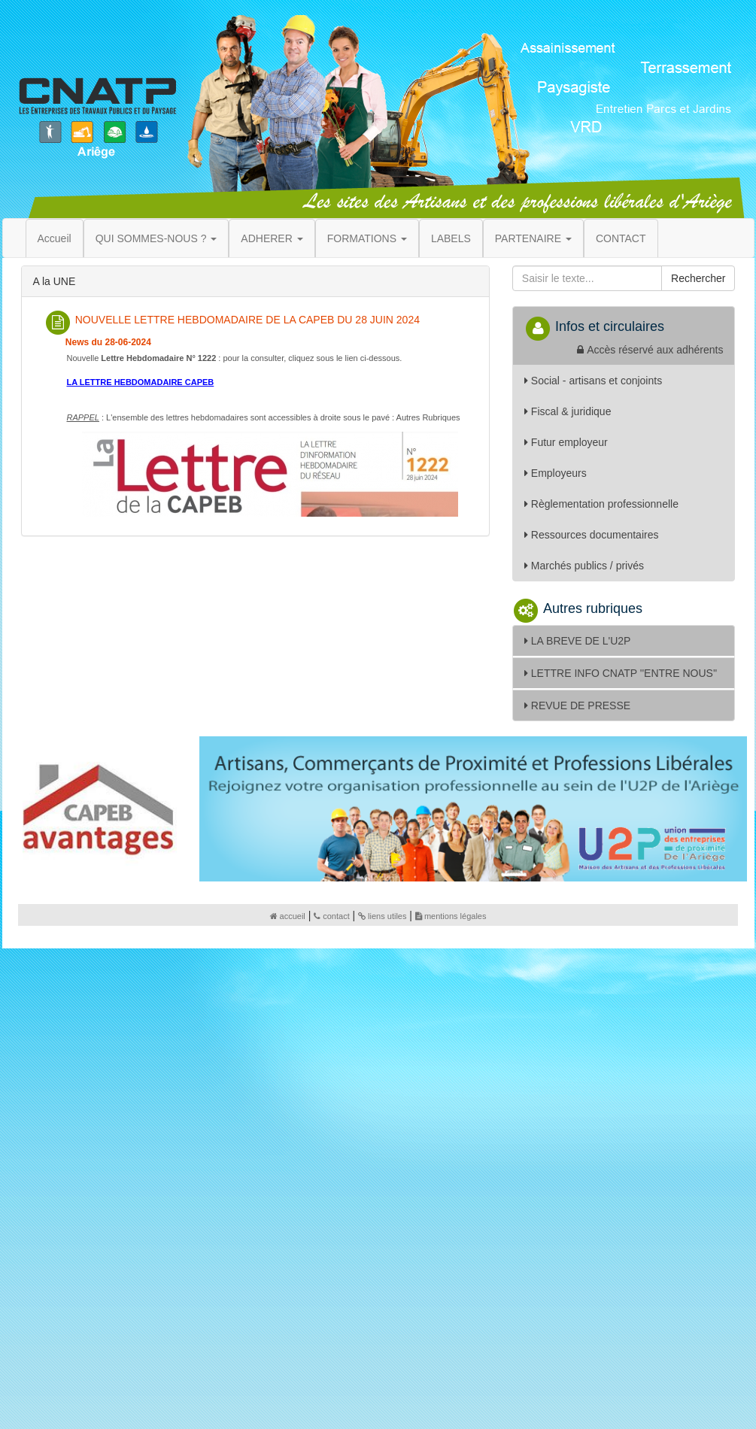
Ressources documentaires (591, 535)
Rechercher (698, 278)
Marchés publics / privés (584, 566)
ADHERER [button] (271, 238)
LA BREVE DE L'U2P (577, 641)
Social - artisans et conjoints (593, 381)
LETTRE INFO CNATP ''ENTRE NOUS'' (620, 673)
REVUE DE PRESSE (577, 705)
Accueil (54, 238)
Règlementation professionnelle (601, 504)
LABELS (451, 238)
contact (331, 916)
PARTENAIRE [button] (533, 238)
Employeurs (555, 473)
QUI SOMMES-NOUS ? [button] (156, 238)
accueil (287, 916)
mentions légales (451, 916)
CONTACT (621, 238)
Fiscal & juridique (568, 411)
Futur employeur (566, 442)
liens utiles (382, 916)
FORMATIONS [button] (367, 238)
